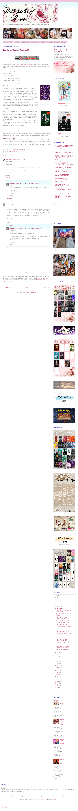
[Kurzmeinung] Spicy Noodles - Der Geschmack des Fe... (64, 630)
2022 (56, 672)
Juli (58, 654)
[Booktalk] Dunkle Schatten (62, 762)
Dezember (59, 602)
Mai (58, 659)
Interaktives (18, 151)
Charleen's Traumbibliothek (62, 174)
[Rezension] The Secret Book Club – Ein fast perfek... (63, 621)
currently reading (11, 151)
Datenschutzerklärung (41, 279)
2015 (56, 687)
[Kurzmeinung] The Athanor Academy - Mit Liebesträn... (63, 643)
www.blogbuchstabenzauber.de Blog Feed (63, 194)
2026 (56, 595)
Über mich (63, 42)
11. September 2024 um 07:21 (21, 204)
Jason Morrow (43, 799)
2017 (56, 683)
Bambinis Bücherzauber (61, 162)
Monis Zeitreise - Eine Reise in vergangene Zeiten (63, 168)
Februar (59, 665)
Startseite (6, 42)
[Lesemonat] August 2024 (62, 649)
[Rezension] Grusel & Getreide (63, 624)
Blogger (55, 799)
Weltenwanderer (59, 151)
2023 (56, 670)
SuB (11, 42)
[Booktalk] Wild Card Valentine (62, 742)
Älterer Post (47, 287)
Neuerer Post (7, 287)
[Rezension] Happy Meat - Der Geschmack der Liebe (63, 618)
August (58, 652)
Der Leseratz (58, 188)
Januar (58, 667)
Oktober (59, 606)
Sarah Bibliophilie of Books (17, 183)
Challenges (49, 42)
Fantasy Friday (25, 42)
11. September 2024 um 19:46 (34, 183)
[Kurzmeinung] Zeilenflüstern (63, 637)
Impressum (4, 805)
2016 (56, 685)
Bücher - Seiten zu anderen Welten (24, 64)
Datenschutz (4, 807)
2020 (56, 676)
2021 (56, 674)
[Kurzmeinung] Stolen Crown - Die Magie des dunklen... (63, 647)
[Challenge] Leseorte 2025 (62, 702)
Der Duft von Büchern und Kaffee (64, 155)
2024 (56, 600)
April (58, 661)
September (59, 608)
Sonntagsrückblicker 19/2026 (62, 185)
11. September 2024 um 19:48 (34, 228)
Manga (43, 42)
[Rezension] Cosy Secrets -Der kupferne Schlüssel (64, 640)
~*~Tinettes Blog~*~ (60, 178)
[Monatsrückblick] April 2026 (61, 175)
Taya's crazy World (60, 184)
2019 (56, 679)
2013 (56, 692)
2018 (56, 681)
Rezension (17, 42)
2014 (56, 689)
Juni (58, 656)
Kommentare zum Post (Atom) (29, 292)
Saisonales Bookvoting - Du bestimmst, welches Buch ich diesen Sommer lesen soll (64, 158)
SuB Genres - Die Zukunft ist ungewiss (64, 152)
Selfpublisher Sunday (34, 42)
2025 (56, 597)
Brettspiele (56, 42)
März (58, 663)
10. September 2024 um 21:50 (17, 159)
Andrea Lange (10, 204)
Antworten (8, 177)
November (59, 604)
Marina (8, 159)
